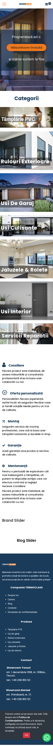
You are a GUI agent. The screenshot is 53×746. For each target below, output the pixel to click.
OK (26, 735)
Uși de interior (14, 650)
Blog (10, 603)
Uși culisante (14, 642)
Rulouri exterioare (16, 638)
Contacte (12, 608)
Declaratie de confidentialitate (22, 612)
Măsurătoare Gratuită (26, 48)
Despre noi (13, 595)
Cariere (11, 599)
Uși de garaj (13, 633)
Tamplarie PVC (15, 629)
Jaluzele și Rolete (17, 646)
